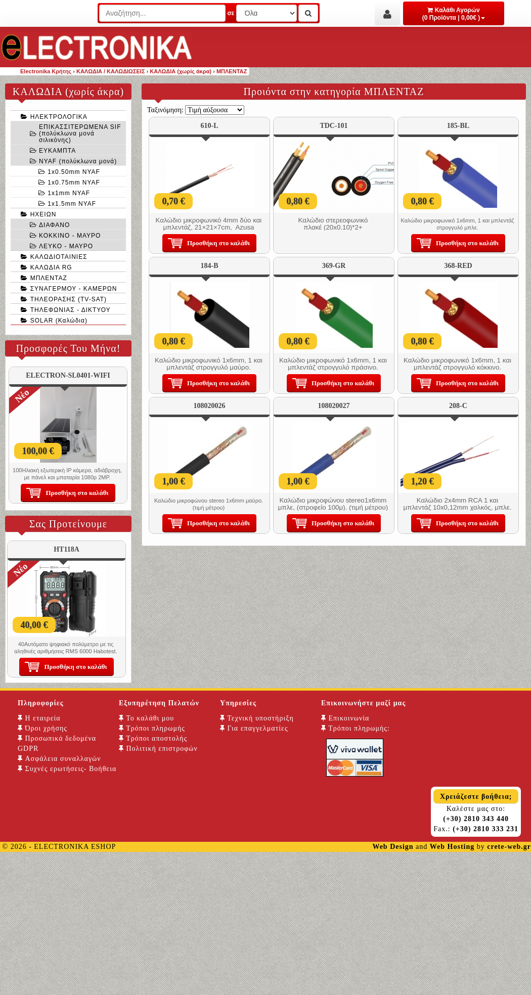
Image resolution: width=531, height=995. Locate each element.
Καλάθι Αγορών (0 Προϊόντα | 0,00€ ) (453, 14)
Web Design (392, 846)
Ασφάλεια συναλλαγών (59, 758)
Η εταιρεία (39, 718)
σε (230, 13)
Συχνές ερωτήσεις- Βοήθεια (67, 769)
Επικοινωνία (345, 718)
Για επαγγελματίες (254, 728)
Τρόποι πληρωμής (152, 728)
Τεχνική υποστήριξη (257, 718)
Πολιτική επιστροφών (158, 748)
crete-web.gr (509, 846)
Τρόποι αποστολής (153, 738)
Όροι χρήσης (42, 728)
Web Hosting (452, 846)
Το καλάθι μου (146, 718)
